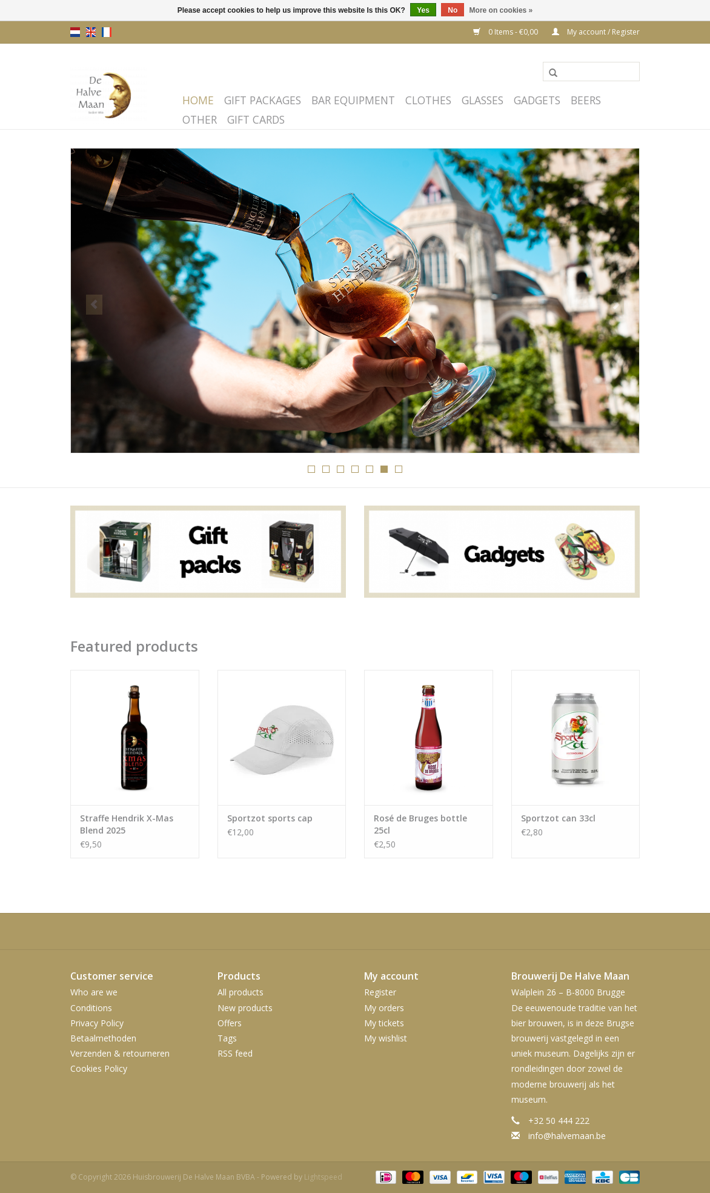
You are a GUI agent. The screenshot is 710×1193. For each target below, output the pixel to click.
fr (106, 32)
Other (199, 119)
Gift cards (256, 119)
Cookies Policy (98, 1068)
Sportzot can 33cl (558, 818)
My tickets (384, 1023)
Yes (423, 10)
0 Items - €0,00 (506, 32)
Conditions (91, 1008)
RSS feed (235, 1053)
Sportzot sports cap (270, 818)
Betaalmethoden (103, 1038)
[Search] (591, 71)
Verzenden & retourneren (120, 1053)
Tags (227, 1038)
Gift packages (262, 100)
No (452, 10)
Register (380, 992)
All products (240, 992)
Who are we (94, 992)
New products (245, 1008)
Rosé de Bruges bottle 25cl (420, 824)
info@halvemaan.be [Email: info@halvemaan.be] (567, 1135)
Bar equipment (353, 100)
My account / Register (596, 32)
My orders (384, 1008)
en (91, 32)
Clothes (428, 100)
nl (75, 32)
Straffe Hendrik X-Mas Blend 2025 (126, 824)
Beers (586, 100)
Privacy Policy (97, 1023)
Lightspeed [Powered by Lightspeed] (323, 1177)
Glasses (482, 100)
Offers (229, 1023)
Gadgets (537, 100)
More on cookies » (501, 10)
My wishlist (385, 1038)
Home (198, 100)
